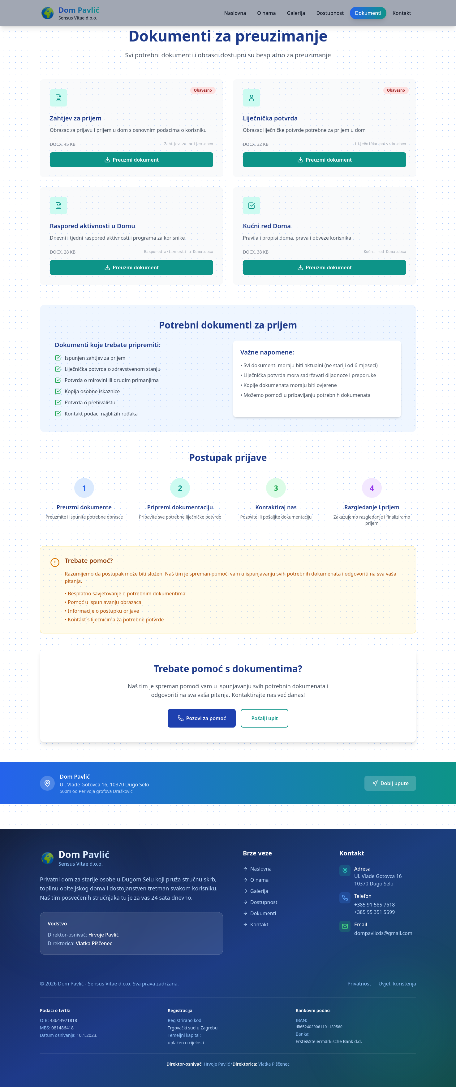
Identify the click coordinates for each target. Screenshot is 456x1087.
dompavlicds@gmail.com (383, 933)
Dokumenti (368, 13)
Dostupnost (330, 13)
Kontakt (402, 13)
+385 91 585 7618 (374, 904)
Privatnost (359, 983)
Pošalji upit (264, 718)
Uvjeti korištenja (397, 983)
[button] (228, 43)
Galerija (296, 13)
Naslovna (235, 13)
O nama (266, 13)
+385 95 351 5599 (374, 912)
